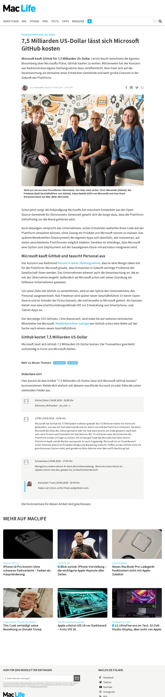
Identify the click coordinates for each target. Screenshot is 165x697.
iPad (45, 21)
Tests (55, 21)
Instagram (107, 691)
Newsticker (11, 21)
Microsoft (61, 362)
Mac (24, 21)
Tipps (65, 21)
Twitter (105, 682)
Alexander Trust (42, 87)
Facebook (106, 677)
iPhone (34, 21)
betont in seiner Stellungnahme (79, 263)
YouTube (105, 687)
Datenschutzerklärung (39, 686)
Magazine (78, 21)
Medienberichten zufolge (72, 323)
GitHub (74, 362)
